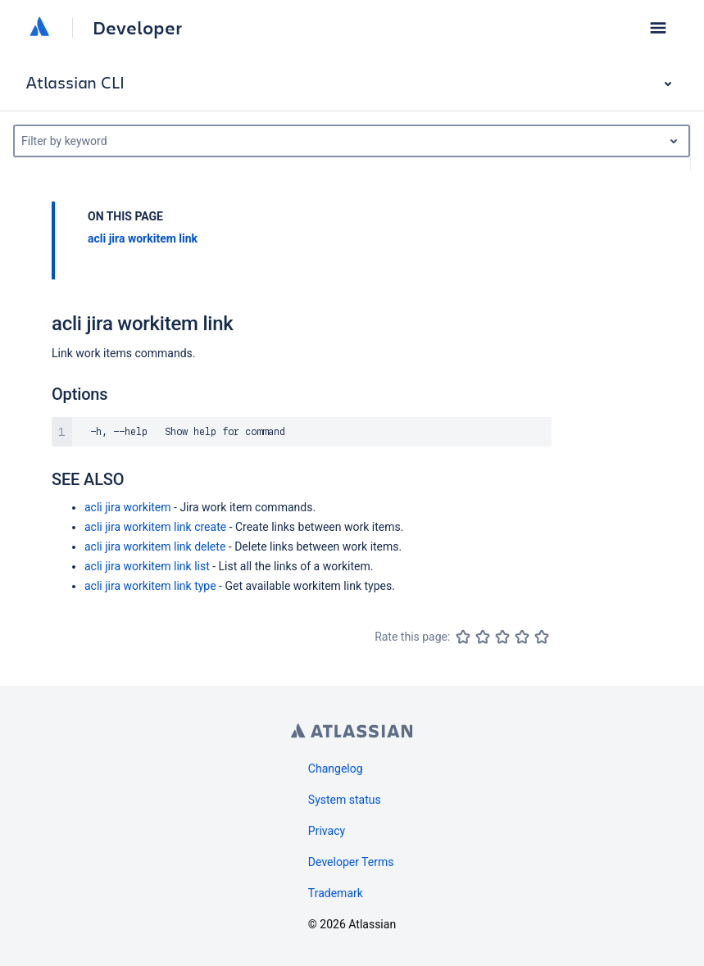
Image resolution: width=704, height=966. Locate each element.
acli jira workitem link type (150, 585)
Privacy (326, 830)
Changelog (335, 768)
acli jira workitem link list (147, 566)
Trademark (335, 893)
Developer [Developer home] (137, 28)
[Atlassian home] (39, 28)
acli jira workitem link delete (154, 546)
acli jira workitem (127, 507)
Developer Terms (351, 861)
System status (344, 799)
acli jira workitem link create (155, 526)
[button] (658, 28)
